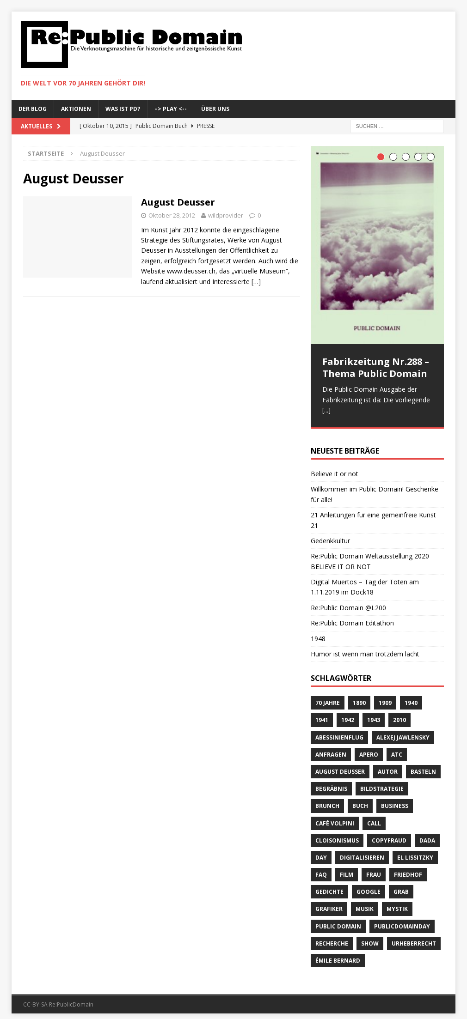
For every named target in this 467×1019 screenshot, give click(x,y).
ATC (396, 748)
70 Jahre (327, 697)
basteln (423, 765)
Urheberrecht (414, 937)
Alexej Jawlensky (403, 731)
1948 (318, 632)
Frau (373, 868)
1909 (385, 697)
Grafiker (329, 903)
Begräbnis (331, 783)
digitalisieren (362, 851)
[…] (256, 281)
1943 (373, 714)
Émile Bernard (337, 954)
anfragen (330, 748)
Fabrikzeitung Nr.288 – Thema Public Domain (375, 367)
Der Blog (32, 109)
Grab (401, 886)
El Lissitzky (415, 851)
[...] (326, 410)
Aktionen (76, 109)
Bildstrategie (382, 783)
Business (394, 800)
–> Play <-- (170, 109)
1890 (359, 697)
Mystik (397, 903)
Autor (388, 765)
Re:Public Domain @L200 (348, 601)
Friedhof (408, 868)
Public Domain (338, 920)
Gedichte (329, 886)
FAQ (321, 868)
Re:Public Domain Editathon (352, 617)
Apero (368, 748)
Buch (360, 800)
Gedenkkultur (330, 534)
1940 (411, 697)
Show (370, 937)
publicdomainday (402, 920)
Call (374, 817)
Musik (365, 903)
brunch (327, 800)
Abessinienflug (339, 731)
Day (321, 851)
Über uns (215, 109)
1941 (321, 714)
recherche (331, 937)
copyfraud (389, 834)
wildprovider (225, 215)
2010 (399, 714)
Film (346, 868)
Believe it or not (334, 467)
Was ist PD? (122, 109)
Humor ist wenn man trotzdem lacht (365, 647)
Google (368, 886)
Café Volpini (334, 817)
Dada (427, 834)
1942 (347, 714)
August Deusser (178, 202)
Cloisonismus (337, 834)
